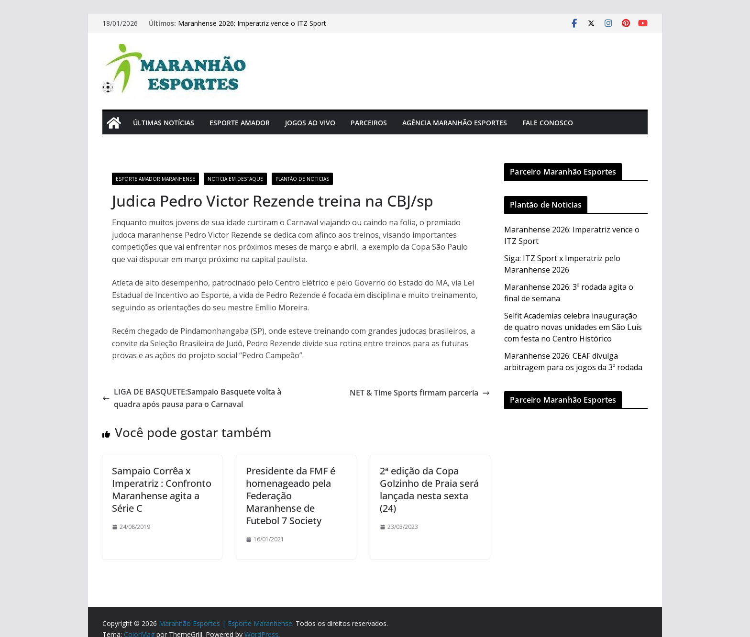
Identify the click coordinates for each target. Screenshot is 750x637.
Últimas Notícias (163, 122)
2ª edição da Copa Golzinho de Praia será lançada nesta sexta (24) (429, 489)
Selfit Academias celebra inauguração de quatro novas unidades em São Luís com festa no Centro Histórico (573, 327)
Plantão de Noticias (302, 179)
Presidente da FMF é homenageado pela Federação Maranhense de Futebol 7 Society (290, 495)
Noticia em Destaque (235, 179)
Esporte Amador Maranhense (155, 179)
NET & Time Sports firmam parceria (420, 392)
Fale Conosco (547, 122)
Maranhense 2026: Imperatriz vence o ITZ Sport (252, 23)
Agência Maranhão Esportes (454, 122)
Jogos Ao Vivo (310, 122)
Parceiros (369, 122)
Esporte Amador (240, 122)
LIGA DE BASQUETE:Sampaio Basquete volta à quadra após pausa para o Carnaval (191, 397)
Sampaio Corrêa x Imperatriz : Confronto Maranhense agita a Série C (161, 489)
